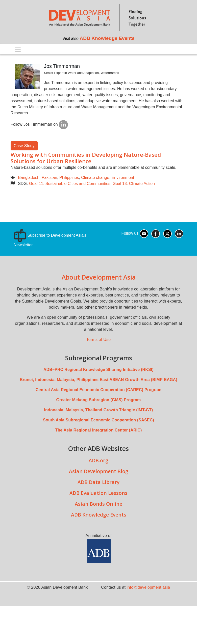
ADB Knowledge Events (107, 38)
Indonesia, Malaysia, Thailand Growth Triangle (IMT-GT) (98, 410)
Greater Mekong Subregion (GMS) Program (98, 400)
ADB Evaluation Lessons (98, 493)
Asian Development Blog (98, 471)
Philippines (69, 177)
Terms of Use (98, 339)
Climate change (95, 177)
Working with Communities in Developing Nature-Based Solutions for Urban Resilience (86, 158)
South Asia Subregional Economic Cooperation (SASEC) (98, 420)
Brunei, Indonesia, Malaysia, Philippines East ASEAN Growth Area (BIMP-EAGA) (98, 379)
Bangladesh (28, 177)
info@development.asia (148, 587)
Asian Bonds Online (98, 503)
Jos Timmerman (62, 66)
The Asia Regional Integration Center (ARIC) (98, 430)
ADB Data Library (98, 482)
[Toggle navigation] (18, 49)
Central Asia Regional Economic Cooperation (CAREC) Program (98, 390)
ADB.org (98, 460)
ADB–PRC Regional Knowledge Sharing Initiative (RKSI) (98, 369)
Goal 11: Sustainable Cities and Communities (69, 183)
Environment (122, 177)
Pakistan (49, 177)
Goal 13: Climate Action (134, 183)
